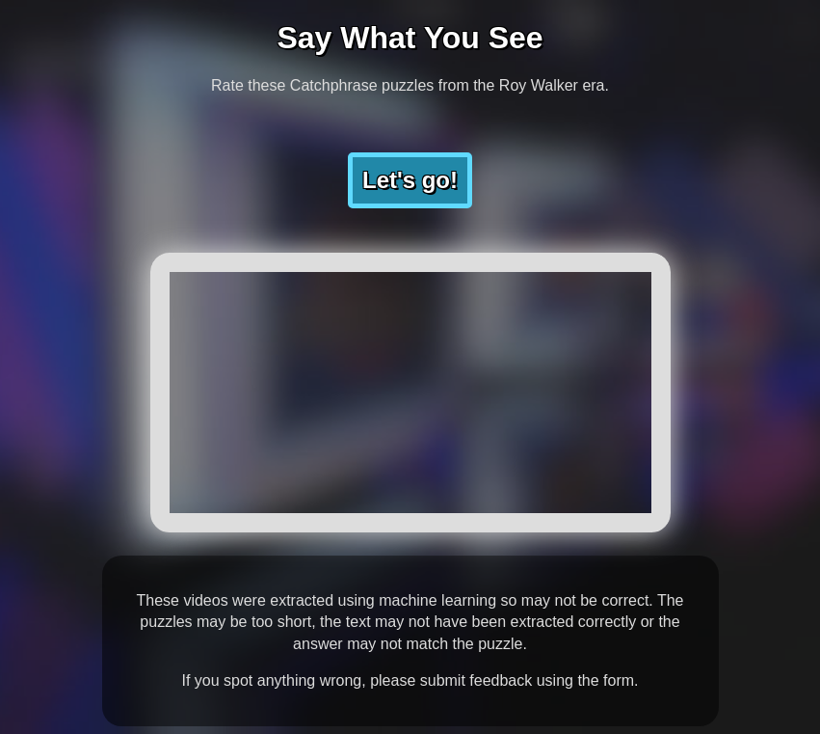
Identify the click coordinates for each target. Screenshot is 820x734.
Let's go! (410, 180)
